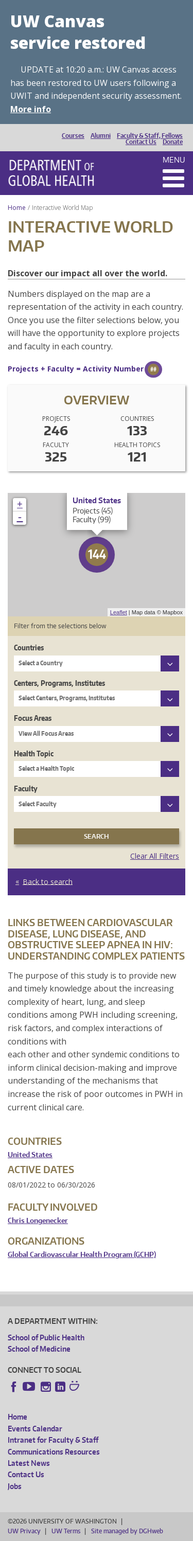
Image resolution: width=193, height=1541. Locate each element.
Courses (73, 136)
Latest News (29, 1463)
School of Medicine (39, 1348)
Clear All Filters (154, 856)
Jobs (15, 1486)
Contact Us (141, 142)
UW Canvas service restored (78, 32)
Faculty (26, 788)
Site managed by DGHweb (127, 1531)
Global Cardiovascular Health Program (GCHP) (82, 1255)
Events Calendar (35, 1428)
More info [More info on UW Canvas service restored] (30, 109)
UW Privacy (24, 1531)
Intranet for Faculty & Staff (53, 1440)
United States (30, 1155)
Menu (174, 159)
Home (17, 207)
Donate (173, 142)
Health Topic (34, 753)
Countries (29, 647)
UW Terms (65, 1531)
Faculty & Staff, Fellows (150, 136)
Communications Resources (54, 1451)
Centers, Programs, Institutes (59, 683)
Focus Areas (32, 718)
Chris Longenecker (38, 1221)
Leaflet (118, 612)
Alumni (101, 136)
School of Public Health (46, 1337)
